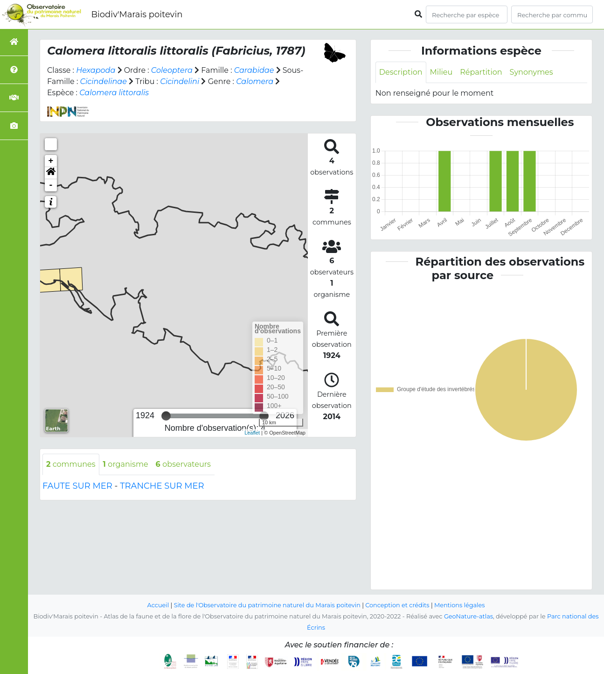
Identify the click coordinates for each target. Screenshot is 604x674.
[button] (51, 173)
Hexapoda (95, 70)
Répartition (481, 72)
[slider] (166, 416)
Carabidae (254, 70)
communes (71, 464)
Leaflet (252, 432)
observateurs (183, 464)
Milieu (441, 72)
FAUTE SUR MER (77, 486)
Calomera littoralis (114, 92)
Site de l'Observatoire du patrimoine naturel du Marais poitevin (267, 605)
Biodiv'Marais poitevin (136, 14)
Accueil (158, 605)
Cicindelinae (103, 81)
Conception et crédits (397, 605)
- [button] (51, 185)
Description (401, 72)
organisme (125, 464)
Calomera (254, 81)
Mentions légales (459, 605)
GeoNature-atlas (468, 616)
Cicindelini (179, 81)
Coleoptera (172, 70)
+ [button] (51, 161)
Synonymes (531, 72)
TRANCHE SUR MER (162, 486)
